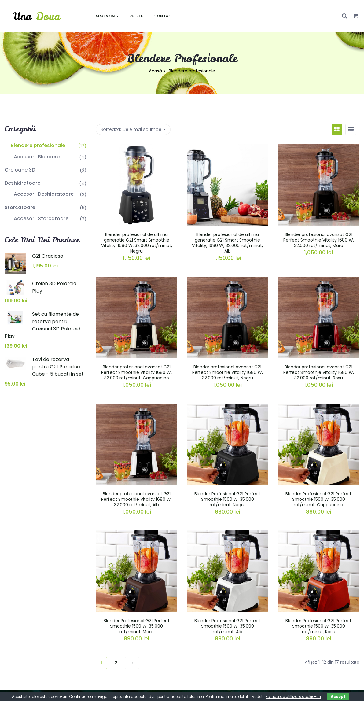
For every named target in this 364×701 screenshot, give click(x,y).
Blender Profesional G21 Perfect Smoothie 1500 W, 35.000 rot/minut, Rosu (318, 626)
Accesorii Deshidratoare (44, 193)
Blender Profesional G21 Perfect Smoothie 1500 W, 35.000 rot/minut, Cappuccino (318, 499)
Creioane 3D (20, 169)
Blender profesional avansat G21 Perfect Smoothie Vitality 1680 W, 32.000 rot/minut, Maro (318, 240)
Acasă (155, 71)
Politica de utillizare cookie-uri (293, 696)
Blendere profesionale (38, 145)
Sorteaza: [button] (133, 129)
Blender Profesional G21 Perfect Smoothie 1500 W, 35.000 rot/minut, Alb (227, 626)
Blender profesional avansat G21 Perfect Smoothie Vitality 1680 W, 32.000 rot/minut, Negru (227, 372)
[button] (355, 16)
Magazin (107, 16)
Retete (136, 16)
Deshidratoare (22, 182)
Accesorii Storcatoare (41, 218)
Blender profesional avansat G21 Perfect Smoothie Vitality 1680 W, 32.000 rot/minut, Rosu (318, 372)
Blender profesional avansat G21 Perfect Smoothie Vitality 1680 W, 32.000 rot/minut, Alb (136, 499)
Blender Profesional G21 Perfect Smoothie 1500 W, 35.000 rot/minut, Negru (227, 499)
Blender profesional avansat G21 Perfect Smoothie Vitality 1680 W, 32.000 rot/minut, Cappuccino (136, 372)
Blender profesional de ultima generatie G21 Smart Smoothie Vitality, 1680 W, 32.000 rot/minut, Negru (136, 242)
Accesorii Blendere (37, 156)
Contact (163, 16)
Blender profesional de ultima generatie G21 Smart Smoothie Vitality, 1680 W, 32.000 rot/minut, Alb (227, 242)
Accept (338, 696)
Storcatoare (20, 207)
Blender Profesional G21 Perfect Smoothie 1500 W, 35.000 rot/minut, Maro (137, 626)
